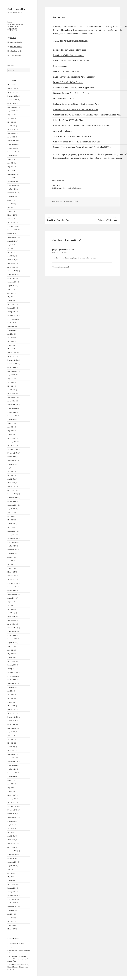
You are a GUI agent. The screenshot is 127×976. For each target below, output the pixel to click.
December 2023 (12, 181)
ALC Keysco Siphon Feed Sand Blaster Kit (72, 136)
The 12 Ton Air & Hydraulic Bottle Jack (70, 41)
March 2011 (11, 750)
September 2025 (12, 107)
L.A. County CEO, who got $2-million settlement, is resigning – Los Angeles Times (18, 959)
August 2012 (11, 687)
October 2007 (11, 903)
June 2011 (10, 739)
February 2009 (11, 843)
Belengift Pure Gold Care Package (68, 82)
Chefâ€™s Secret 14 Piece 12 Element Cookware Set (76, 142)
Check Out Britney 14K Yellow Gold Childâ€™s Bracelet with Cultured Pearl (87, 115)
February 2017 (11, 486)
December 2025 (12, 96)
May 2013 (10, 654)
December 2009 (12, 806)
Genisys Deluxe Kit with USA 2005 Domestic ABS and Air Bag (81, 125)
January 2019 (11, 401)
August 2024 (11, 155)
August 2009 (11, 821)
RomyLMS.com (12, 29)
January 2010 (11, 802)
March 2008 (11, 884)
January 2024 (11, 178)
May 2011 (10, 743)
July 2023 (10, 200)
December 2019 (12, 360)
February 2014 (11, 620)
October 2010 (11, 769)
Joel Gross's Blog (16, 9)
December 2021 (12, 271)
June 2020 (10, 338)
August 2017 (11, 464)
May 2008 (10, 877)
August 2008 (11, 866)
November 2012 (12, 676)
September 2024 (12, 152)
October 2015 (11, 546)
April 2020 (10, 345)
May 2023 (10, 207)
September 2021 (12, 282)
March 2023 (11, 215)
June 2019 (10, 382)
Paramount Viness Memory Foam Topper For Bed (75, 87)
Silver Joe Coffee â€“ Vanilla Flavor (69, 120)
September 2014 (12, 594)
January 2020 (11, 356)
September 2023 (12, 193)
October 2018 (11, 412)
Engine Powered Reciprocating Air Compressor (74, 77)
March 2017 (11, 483)
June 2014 (10, 605)
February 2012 (11, 709)
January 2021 (11, 312)
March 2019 (11, 393)
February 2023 (11, 219)
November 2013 (12, 631)
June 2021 (10, 293)
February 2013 (11, 665)
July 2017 (10, 468)
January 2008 (11, 892)
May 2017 (10, 475)
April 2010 (10, 791)
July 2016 (10, 512)
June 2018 (10, 427)
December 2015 (12, 538)
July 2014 (10, 602)
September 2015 (12, 550)
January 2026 (11, 92)
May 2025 (10, 122)
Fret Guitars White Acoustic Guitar (68, 55)
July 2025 (10, 114)
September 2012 (12, 683)
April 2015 (10, 568)
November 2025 (12, 100)
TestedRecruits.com (13, 26)
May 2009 (10, 832)
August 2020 (11, 330)
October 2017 (11, 457)
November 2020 (12, 319)
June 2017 (10, 471)
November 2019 (12, 364)
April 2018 (10, 434)
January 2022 (11, 267)
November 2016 (12, 497)
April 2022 (10, 256)
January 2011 (11, 758)
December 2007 (12, 895)
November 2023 (12, 185)
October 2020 (11, 323)
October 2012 (11, 680)
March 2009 (11, 840)
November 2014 (12, 587)
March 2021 (11, 304)
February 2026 (11, 88)
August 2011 (11, 732)
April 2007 (10, 925)
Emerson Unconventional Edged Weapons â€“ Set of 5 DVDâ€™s (82, 147)
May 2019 (10, 386)
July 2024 (10, 159)
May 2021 (10, 297)
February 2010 (11, 799)
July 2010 (10, 780)
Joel (76, 201)
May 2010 (10, 787)
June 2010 (10, 784)
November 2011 (12, 721)
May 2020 (10, 341)
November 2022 (12, 230)
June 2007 (10, 918)
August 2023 (11, 196)
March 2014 (11, 616)
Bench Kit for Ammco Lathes (66, 71)
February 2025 (11, 133)
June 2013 (10, 650)
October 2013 (11, 635)
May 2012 (10, 698)
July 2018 (10, 423)
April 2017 (10, 479)
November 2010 (12, 765)
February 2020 (11, 352)
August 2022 (11, 241)
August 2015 (11, 553)
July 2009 (10, 825)
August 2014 (11, 598)
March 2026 (11, 85)
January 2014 (11, 624)
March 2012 (11, 706)
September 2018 (12, 416)
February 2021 (11, 308)
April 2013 (10, 657)
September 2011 (12, 728)
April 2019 (10, 390)
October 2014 (11, 590)
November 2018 (12, 408)
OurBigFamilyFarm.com (14, 31)
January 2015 (11, 579)
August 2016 (11, 509)
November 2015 (12, 542)
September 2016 (12, 505)
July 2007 (10, 914)
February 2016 (11, 531)
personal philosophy (16, 42)
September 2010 (12, 773)
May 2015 (10, 564)
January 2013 (11, 669)
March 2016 (11, 527)
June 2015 (10, 561)
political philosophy (16, 51)
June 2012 (10, 695)
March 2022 (11, 259)
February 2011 (11, 754)
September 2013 (12, 639)
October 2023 (11, 189)
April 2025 (10, 126)
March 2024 (11, 170)
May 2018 (10, 431)
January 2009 (11, 847)
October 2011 (11, 724)
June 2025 (10, 118)
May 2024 (10, 167)
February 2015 (11, 576)
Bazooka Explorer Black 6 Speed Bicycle (71, 93)
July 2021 (10, 289)
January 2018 (11, 445)
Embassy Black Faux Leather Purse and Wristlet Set (75, 109)
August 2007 (11, 910)
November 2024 (12, 144)
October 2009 (11, 814)
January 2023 (11, 222)
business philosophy (16, 46)
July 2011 (10, 735)
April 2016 (10, 523)
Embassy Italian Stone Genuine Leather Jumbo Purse (76, 104)
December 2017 (12, 449)
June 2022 (10, 248)
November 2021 (12, 274)
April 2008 (10, 880)
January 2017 (11, 490)
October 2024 (11, 148)
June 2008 (10, 873)
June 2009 (10, 828)
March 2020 (11, 349)
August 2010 (11, 776)
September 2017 (12, 460)
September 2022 (12, 237)
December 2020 (12, 315)
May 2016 (10, 520)
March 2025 (11, 129)
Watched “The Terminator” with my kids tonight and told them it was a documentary (18, 967)
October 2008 (11, 858)
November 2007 (12, 899)
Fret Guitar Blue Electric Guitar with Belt (71, 60)
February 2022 (11, 263)
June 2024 (10, 163)
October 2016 (11, 501)
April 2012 (10, 702)
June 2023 (10, 204)
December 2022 (12, 226)
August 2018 (11, 419)
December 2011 (12, 717)
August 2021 (11, 286)
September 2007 (12, 906)
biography (13, 37)
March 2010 (11, 795)
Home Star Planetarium (63, 98)
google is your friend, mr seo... (63, 250)
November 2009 (12, 810)
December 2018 (12, 405)
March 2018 (11, 438)
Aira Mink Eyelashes (62, 131)
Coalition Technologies (74, 188)
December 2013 (12, 628)
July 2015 (10, 557)
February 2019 (11, 397)
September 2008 (12, 862)
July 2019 (10, 378)
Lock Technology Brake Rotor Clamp (69, 50)
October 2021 (11, 278)
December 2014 (12, 583)
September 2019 (12, 371)
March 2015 (11, 572)
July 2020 (10, 334)
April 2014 (10, 613)
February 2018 (11, 442)
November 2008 (12, 854)
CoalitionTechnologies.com (15, 24)
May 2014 (10, 609)
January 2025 (11, 137)
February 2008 (11, 888)
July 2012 (10, 691)
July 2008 (10, 869)
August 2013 (11, 642)
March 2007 (11, 929)
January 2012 (11, 713)
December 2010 (12, 761)
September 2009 (12, 817)
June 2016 (10, 516)
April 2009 (10, 836)
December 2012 (12, 672)
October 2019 (11, 367)
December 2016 (12, 494)
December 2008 (12, 851)
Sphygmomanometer (62, 66)
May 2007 (10, 921)
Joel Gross (69, 201)
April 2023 (10, 211)
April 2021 (10, 300)
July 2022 (10, 245)
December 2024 (12, 141)
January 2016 (11, 535)
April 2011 (10, 747)
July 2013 (10, 646)
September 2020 (12, 326)
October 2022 (11, 233)
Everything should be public (15, 943)
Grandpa (10, 947)
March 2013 (11, 661)
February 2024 (11, 174)
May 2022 (10, 252)
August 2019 (11, 375)
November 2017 (12, 453)
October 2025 (11, 103)
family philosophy (15, 55)
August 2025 (11, 111)
